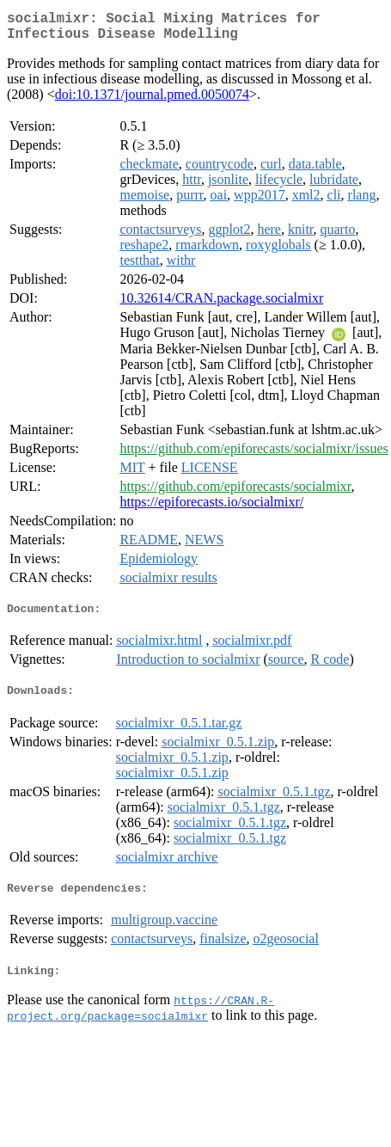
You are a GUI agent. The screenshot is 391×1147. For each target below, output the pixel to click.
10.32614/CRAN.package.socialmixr (221, 304)
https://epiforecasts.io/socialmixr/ (211, 508)
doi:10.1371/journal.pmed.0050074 (152, 101)
